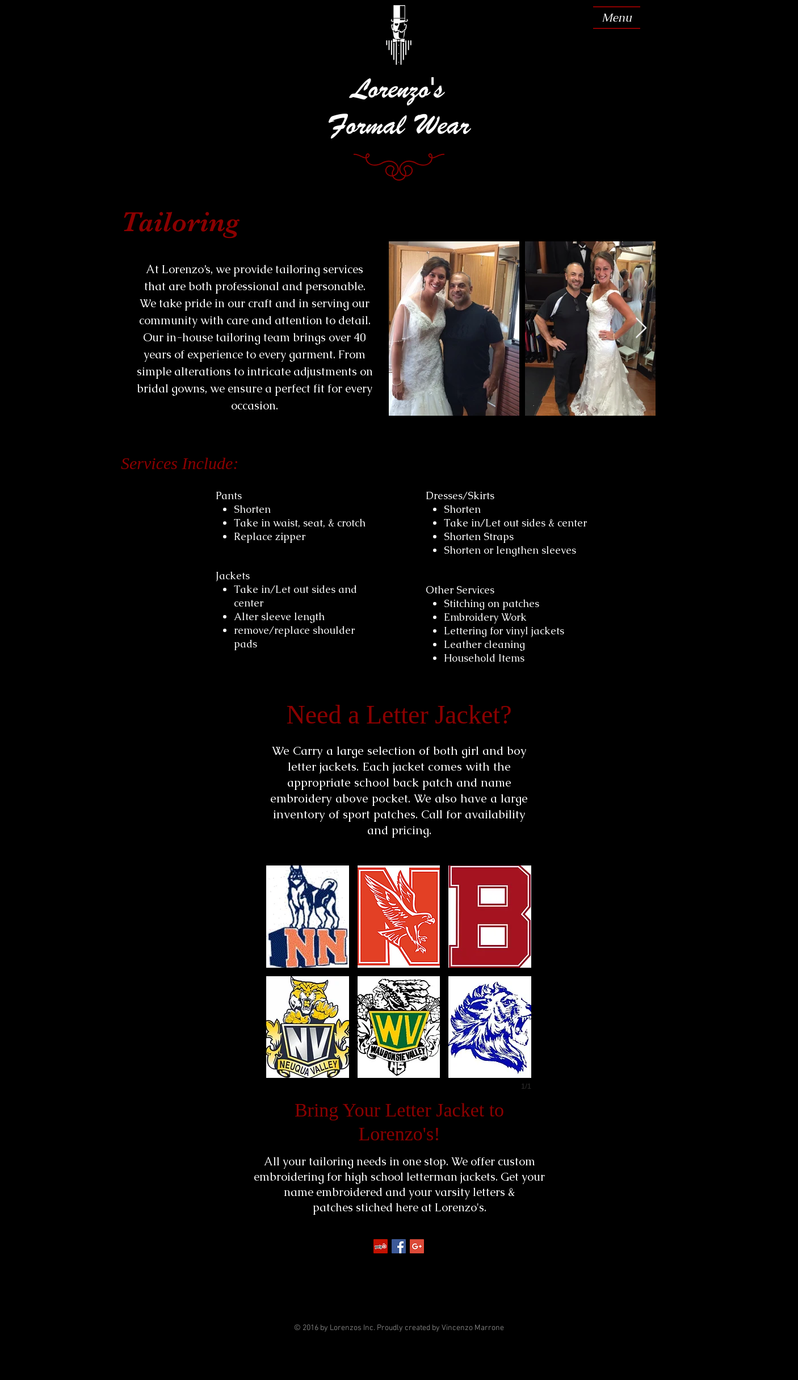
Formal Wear (399, 125)
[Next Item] (641, 328)
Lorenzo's (399, 88)
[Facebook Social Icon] (399, 1246)
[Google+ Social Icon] (417, 1246)
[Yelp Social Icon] (380, 1246)
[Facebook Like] (398, 1263)
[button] (307, 916)
